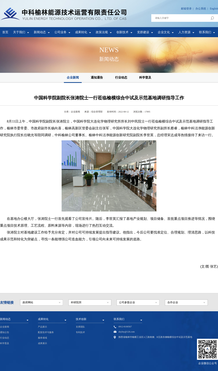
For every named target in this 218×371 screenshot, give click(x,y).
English (214, 8)
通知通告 (97, 77)
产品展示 (42, 326)
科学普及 (145, 77)
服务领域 (42, 337)
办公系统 (200, 8)
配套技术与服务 (46, 332)
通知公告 (4, 332)
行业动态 (121, 77)
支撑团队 (80, 326)
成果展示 (42, 343)
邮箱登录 (186, 8)
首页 (5, 32)
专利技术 (80, 332)
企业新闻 (73, 77)
